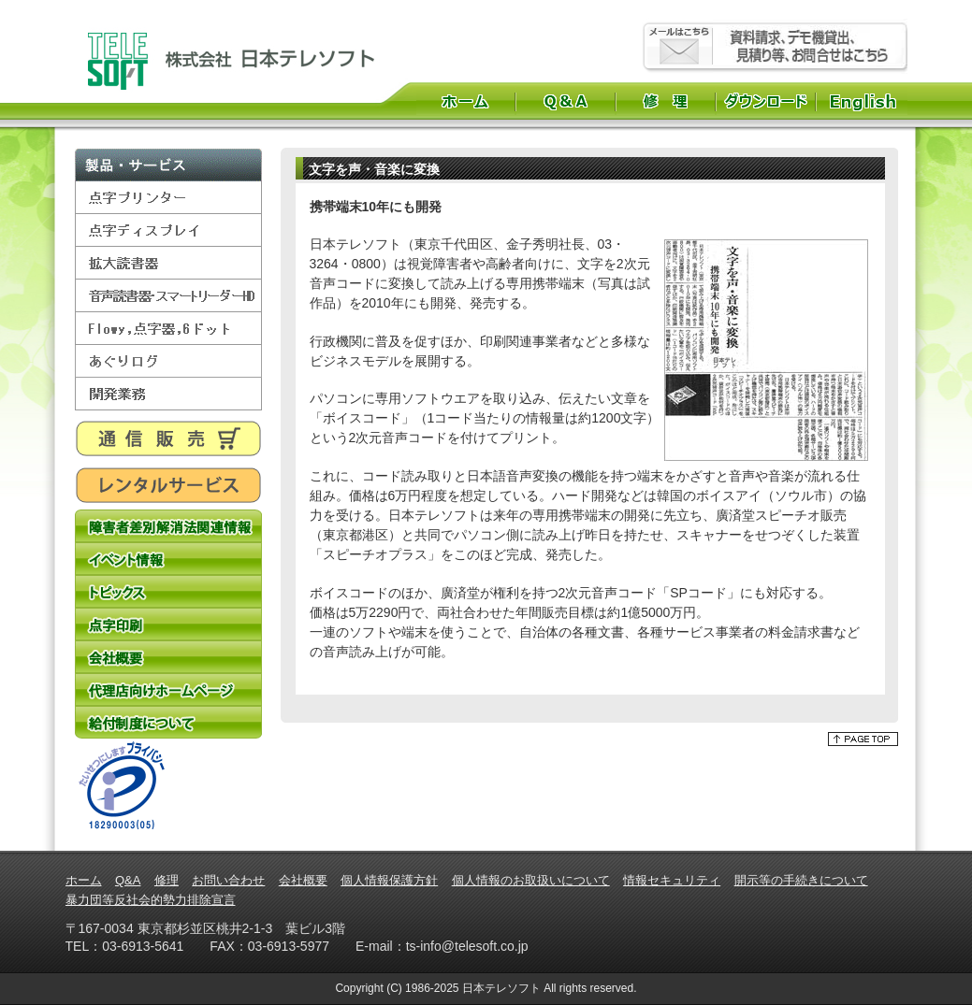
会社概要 (168, 656)
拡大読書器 (168, 263)
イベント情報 (168, 558)
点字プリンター (168, 197)
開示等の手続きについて (801, 880)
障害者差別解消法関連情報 (168, 526)
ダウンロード (766, 101)
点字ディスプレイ (168, 230)
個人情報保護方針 (389, 880)
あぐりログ (168, 361)
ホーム (465, 101)
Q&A (565, 101)
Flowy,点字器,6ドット (168, 328)
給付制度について (168, 722)
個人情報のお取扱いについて (531, 880)
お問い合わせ (228, 880)
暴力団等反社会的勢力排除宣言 (150, 900)
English (865, 101)
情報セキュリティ (671, 880)
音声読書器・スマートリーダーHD (168, 296)
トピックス (168, 591)
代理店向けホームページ (168, 689)
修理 (666, 101)
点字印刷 (168, 624)
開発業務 (168, 394)
